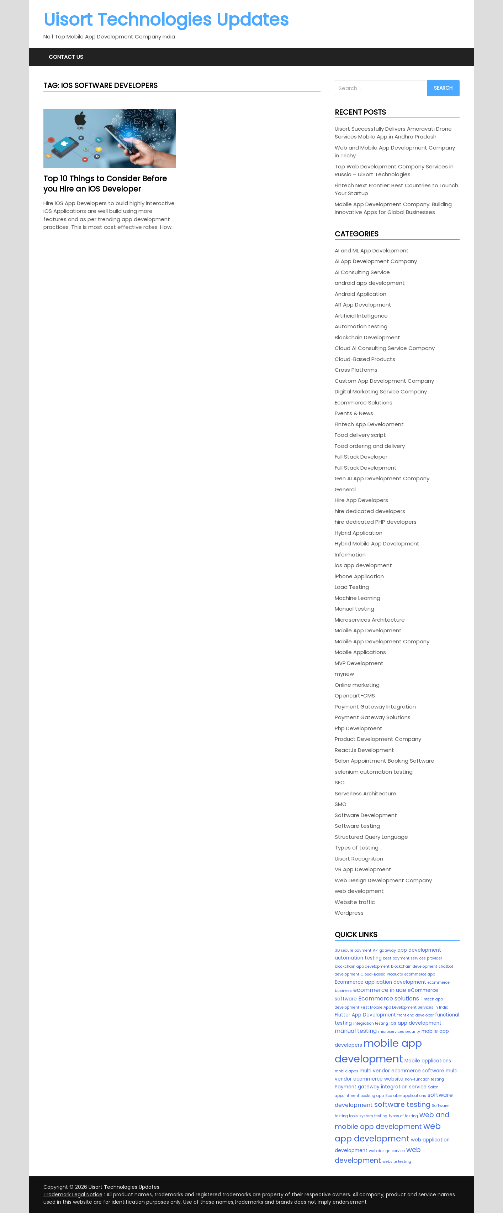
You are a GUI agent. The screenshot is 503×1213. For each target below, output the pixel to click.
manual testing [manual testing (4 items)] (356, 1031)
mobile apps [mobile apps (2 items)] (346, 1071)
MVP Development (359, 663)
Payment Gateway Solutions (373, 717)
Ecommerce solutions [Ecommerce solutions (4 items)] (388, 998)
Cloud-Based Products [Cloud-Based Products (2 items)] (382, 974)
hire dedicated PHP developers (376, 522)
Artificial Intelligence (361, 315)
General (345, 489)
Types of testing (356, 847)
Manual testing (354, 608)
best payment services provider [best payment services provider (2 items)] (412, 958)
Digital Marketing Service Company (381, 391)
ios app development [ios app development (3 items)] (415, 1023)
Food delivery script (360, 435)
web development (359, 891)
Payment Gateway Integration (375, 706)
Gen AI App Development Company (382, 478)
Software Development (366, 815)
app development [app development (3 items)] (419, 950)
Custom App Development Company (384, 381)
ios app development (363, 565)
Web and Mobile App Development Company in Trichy (395, 152)
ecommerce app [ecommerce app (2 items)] (419, 974)
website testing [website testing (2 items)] (396, 1161)
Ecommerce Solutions (363, 402)
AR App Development (363, 304)
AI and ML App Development (372, 250)
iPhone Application (359, 576)
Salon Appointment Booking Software (384, 760)
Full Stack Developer (361, 456)
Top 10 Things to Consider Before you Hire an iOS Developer (105, 183)
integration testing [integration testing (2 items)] (370, 1023)
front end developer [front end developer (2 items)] (415, 1015)
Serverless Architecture (365, 793)
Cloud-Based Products (365, 359)
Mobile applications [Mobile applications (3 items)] (427, 1060)
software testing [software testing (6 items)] (402, 1104)
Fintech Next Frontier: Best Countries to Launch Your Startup (396, 189)
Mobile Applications (360, 652)
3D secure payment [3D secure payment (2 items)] (353, 950)
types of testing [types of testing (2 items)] (403, 1116)
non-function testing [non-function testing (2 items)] (424, 1079)
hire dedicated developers (370, 511)
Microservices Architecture (370, 619)
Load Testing (352, 587)
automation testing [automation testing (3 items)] (358, 958)
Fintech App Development (369, 424)
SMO (340, 804)
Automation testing (361, 326)
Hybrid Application (358, 533)
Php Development (358, 728)
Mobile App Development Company (382, 641)
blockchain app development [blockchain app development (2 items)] (362, 966)
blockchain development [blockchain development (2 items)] (414, 966)
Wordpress (349, 912)
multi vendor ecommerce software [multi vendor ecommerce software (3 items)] (402, 1070)
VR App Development (363, 869)
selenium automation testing (374, 771)
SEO (340, 782)
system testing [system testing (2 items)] (373, 1116)
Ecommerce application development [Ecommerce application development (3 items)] (380, 982)
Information (350, 554)
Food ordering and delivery (370, 446)
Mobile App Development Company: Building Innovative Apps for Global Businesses (393, 208)
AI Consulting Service (362, 272)
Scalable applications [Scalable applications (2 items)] (405, 1095)
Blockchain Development (367, 337)
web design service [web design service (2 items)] (387, 1151)
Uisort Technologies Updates (166, 20)
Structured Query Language (371, 837)
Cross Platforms (356, 369)
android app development (370, 283)
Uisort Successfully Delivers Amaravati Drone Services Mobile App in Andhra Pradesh (393, 133)
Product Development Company (378, 739)
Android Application (360, 294)
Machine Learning (357, 598)
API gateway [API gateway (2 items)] (384, 950)
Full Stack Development (366, 467)
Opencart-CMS (355, 695)
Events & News (354, 413)
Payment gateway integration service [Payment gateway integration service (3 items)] (381, 1086)
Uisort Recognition (359, 858)
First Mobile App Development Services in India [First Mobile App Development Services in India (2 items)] (405, 1007)
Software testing (357, 826)
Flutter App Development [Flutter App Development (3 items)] (365, 1014)
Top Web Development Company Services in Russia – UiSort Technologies (394, 170)
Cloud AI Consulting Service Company (385, 348)
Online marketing (357, 685)
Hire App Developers (361, 500)
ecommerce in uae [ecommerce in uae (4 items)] (379, 990)
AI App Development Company (376, 261)
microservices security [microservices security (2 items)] (399, 1031)
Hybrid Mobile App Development (377, 543)
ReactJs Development (364, 750)
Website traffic (355, 902)
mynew (344, 674)
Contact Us (66, 57)
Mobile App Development (368, 630)
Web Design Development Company (383, 880)
